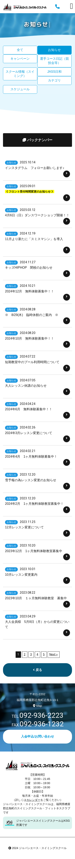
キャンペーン (20, 58)
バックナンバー (37, 154)
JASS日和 (54, 71)
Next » (53, 668)
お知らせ (54, 50)
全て (20, 50)
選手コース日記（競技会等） (54, 61)
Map (37, 705)
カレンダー (33, 799)
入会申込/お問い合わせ (37, 736)
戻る (37, 684)
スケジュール (20, 89)
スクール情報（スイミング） (20, 74)
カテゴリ (54, 80)
